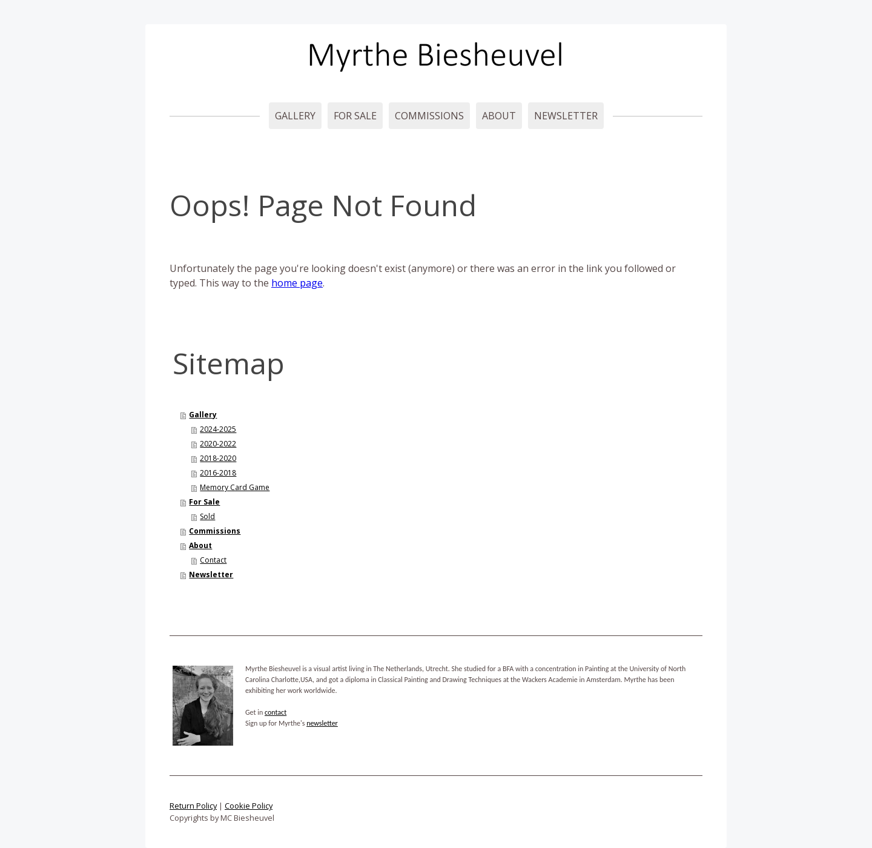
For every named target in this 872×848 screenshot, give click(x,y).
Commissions (429, 115)
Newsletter (566, 115)
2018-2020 (218, 458)
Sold (207, 516)
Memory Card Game (234, 487)
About (499, 115)
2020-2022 (218, 444)
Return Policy (193, 805)
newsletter (322, 723)
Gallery (295, 115)
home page (297, 283)
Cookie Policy (248, 805)
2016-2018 (218, 473)
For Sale (355, 115)
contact (275, 712)
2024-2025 (218, 429)
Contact (213, 560)
